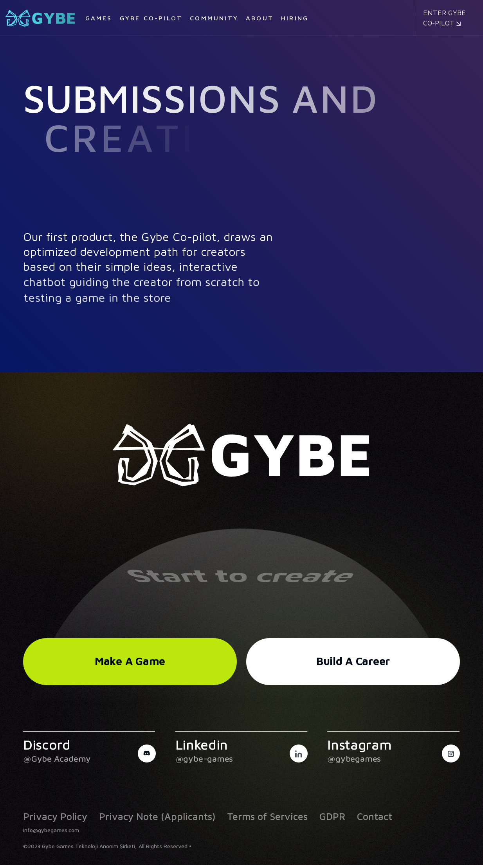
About (260, 18)
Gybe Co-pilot (151, 18)
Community (214, 18)
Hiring (294, 18)
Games (98, 18)
